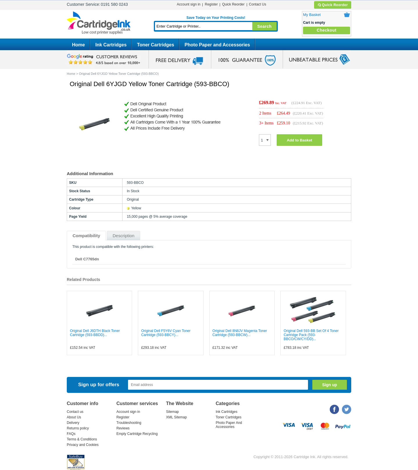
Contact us (75, 412)
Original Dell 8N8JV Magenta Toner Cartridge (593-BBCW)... (239, 333)
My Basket (312, 14)
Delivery (73, 423)
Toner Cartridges (155, 44)
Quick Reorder (332, 5)
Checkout (326, 30)
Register (211, 4)
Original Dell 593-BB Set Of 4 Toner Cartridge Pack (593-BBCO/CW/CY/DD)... (311, 335)
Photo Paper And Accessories (229, 425)
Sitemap (172, 412)
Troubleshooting (128, 423)
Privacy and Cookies (82, 445)
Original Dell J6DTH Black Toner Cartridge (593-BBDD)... (95, 333)
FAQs (71, 434)
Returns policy (78, 428)
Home (78, 44)
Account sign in (188, 4)
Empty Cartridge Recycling (137, 434)
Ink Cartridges (111, 44)
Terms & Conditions (82, 439)
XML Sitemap (176, 417)
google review (104, 59)
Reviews (122, 428)
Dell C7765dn (87, 259)
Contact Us (257, 4)
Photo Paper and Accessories (217, 44)
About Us (74, 417)
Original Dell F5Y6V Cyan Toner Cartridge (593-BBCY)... (165, 333)
